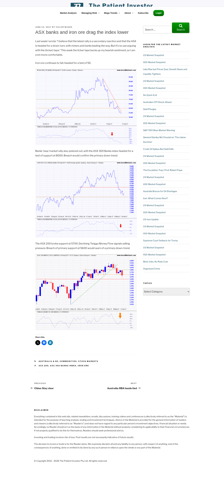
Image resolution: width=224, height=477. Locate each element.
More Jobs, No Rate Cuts (155, 261)
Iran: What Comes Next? (155, 198)
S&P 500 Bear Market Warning (159, 130)
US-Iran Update (151, 219)
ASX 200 (44, 366)
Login (159, 13)
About (129, 13)
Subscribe (143, 13)
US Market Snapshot (153, 55)
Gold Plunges (149, 109)
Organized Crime (151, 268)
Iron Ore (83, 366)
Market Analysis (68, 13)
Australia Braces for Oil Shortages (160, 191)
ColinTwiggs (64, 27)
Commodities (68, 361)
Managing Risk (91, 13)
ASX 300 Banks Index (63, 366)
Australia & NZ (48, 361)
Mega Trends (112, 13)
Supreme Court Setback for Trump (160, 240)
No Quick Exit (150, 95)
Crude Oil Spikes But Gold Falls (158, 149)
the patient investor (121, 5)
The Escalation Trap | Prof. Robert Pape (162, 170)
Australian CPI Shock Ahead (157, 102)
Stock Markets (88, 361)
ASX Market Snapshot (154, 62)
